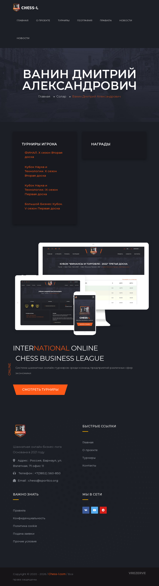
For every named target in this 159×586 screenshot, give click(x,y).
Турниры (63, 20)
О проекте (43, 20)
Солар (61, 96)
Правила (106, 20)
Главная (22, 20)
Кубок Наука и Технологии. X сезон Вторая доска (41, 171)
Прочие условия (24, 541)
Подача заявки (23, 533)
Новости (125, 20)
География (84, 20)
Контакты (89, 465)
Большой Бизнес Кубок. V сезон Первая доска (44, 206)
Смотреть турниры (40, 389)
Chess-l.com (57, 574)
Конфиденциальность (29, 518)
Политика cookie (25, 526)
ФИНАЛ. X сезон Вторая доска (44, 155)
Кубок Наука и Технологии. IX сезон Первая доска (41, 190)
